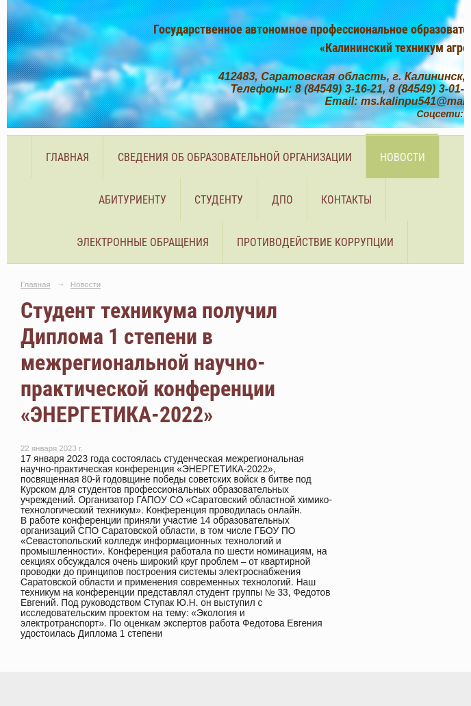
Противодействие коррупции (315, 242)
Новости (402, 157)
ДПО (282, 199)
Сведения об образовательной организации (235, 157)
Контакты (346, 199)
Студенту (218, 199)
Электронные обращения (143, 242)
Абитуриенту (132, 199)
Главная (67, 157)
